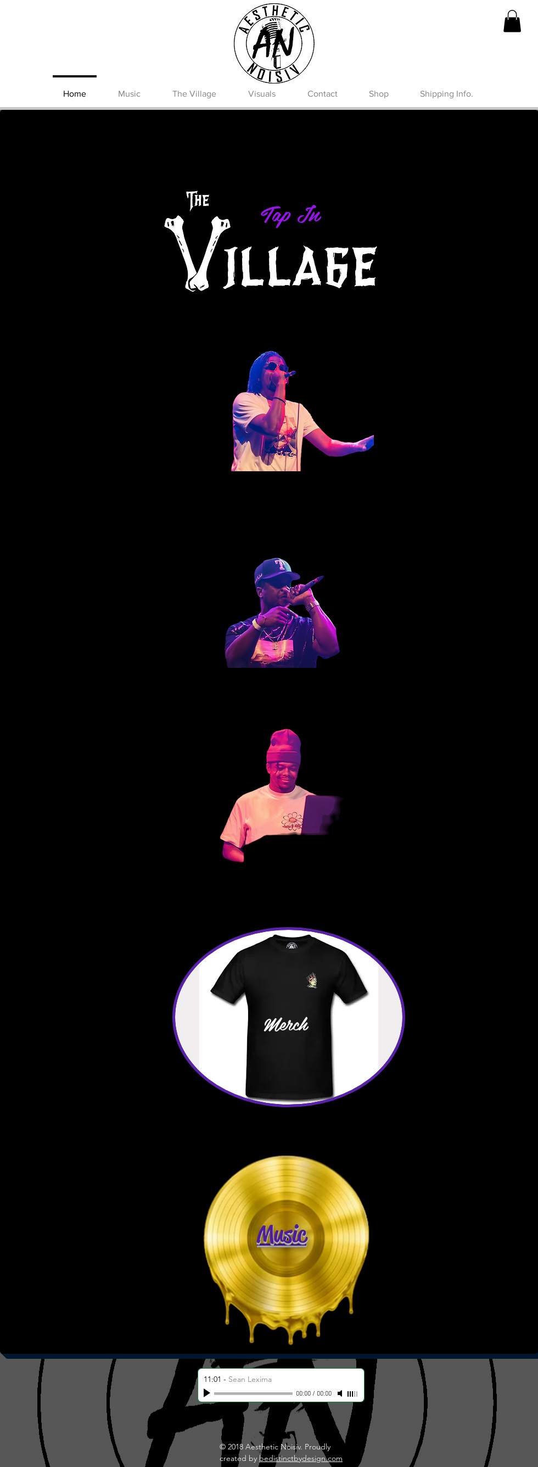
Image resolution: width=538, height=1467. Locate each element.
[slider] (353, 1394)
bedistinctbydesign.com (301, 1458)
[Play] (208, 1393)
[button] (512, 21)
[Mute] (340, 1393)
